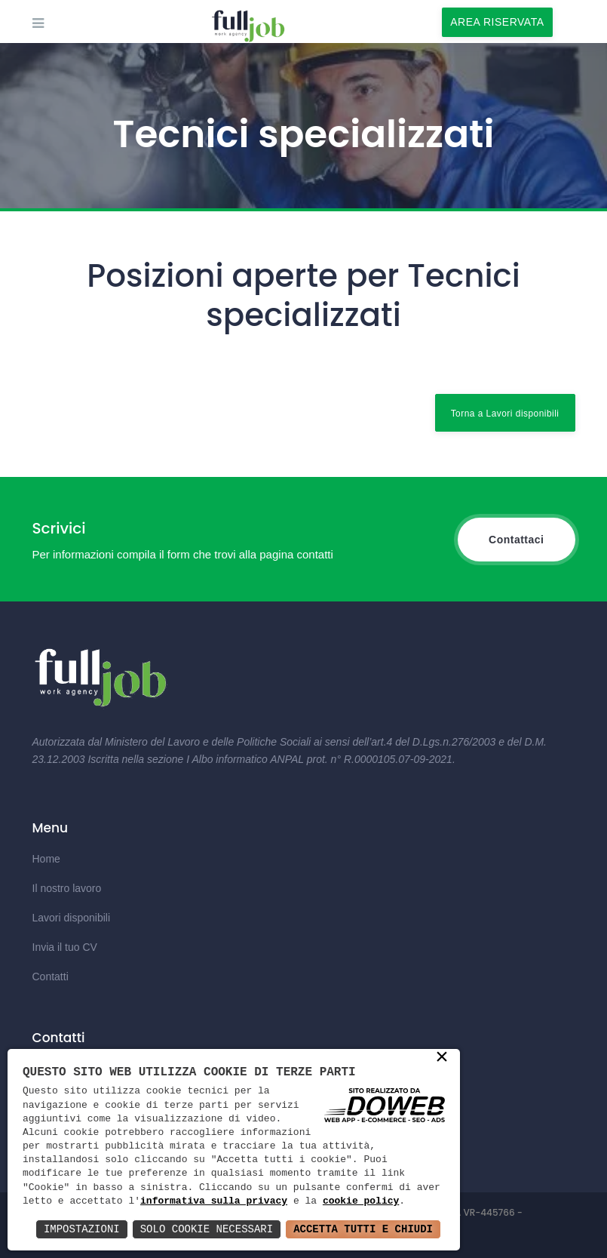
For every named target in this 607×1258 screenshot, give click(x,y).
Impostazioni (82, 1229)
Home (46, 859)
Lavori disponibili (71, 918)
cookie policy (361, 1201)
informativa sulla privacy (213, 1201)
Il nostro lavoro (67, 888)
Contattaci (516, 540)
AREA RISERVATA (497, 22)
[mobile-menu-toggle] (38, 23)
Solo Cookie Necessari (206, 1229)
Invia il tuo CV (64, 947)
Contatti (50, 976)
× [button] (442, 1058)
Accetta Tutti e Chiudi (363, 1229)
